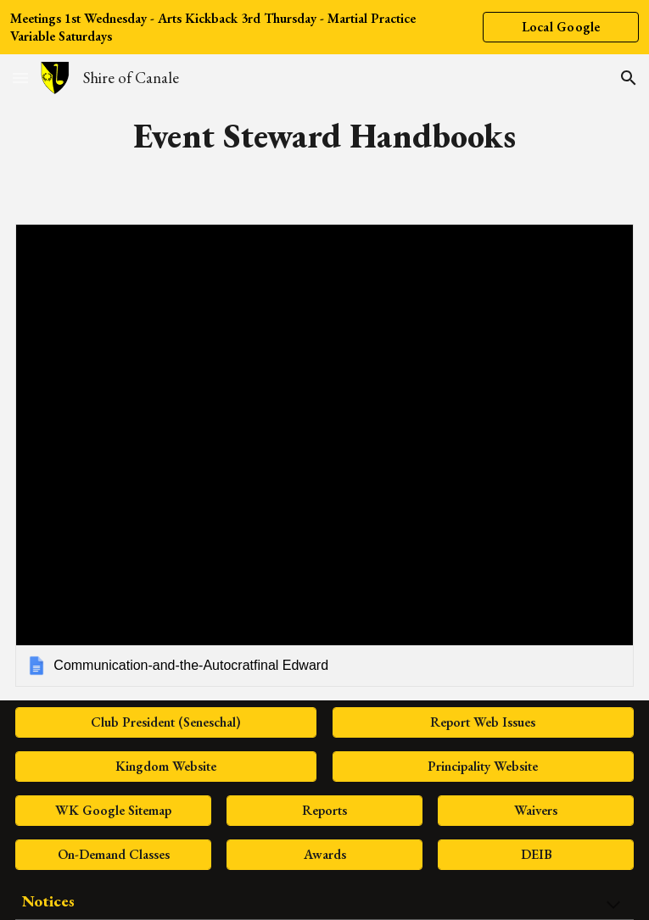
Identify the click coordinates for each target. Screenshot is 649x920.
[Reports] (324, 810)
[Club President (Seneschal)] (166, 722)
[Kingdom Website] (166, 766)
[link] (324, 455)
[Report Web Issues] (483, 722)
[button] (20, 77)
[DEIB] (535, 854)
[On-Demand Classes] (113, 854)
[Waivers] (535, 810)
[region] (324, 27)
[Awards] (324, 854)
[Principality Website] (483, 766)
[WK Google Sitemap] (113, 810)
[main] (324, 136)
